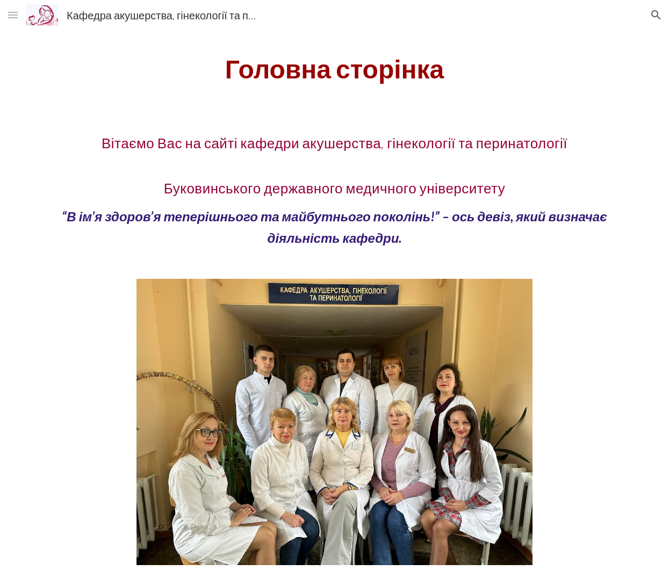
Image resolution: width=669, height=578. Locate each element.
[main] (334, 69)
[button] (13, 15)
